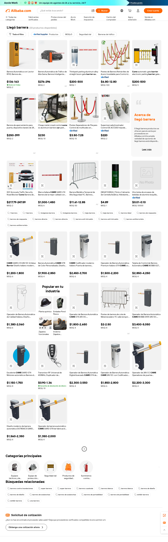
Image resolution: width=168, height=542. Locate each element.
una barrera (33, 501)
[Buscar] (103, 10)
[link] (164, 515)
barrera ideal (124, 213)
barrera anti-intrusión (83, 219)
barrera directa (39, 219)
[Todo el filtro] (16, 34)
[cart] (130, 11)
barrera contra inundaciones (20, 488)
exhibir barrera (141, 495)
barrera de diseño (146, 488)
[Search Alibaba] (64, 10)
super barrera (45, 488)
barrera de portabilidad (91, 495)
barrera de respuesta (146, 213)
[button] (93, 10)
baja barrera (88, 213)
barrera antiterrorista (134, 219)
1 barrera (12, 213)
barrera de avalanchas (40, 495)
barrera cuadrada (84, 488)
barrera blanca (105, 488)
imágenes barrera (46, 213)
